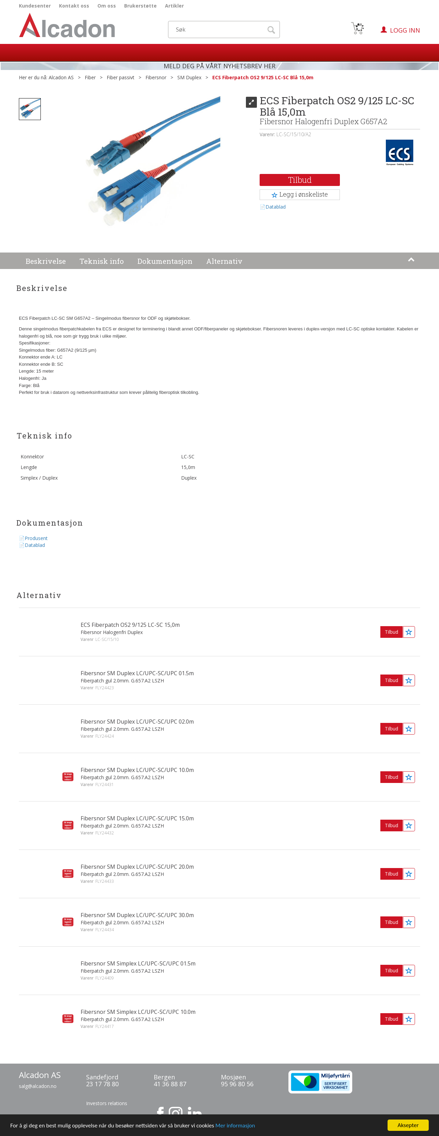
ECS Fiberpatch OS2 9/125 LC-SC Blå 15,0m (262, 77)
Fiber (90, 77)
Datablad (275, 206)
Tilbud (300, 179)
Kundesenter (35, 5)
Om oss (106, 5)
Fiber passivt (120, 77)
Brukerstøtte (140, 5)
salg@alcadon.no (38, 1086)
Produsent (36, 538)
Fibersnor (155, 77)
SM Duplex (189, 77)
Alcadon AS (61, 77)
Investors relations (106, 1103)
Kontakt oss (74, 5)
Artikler (174, 5)
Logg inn (405, 30)
